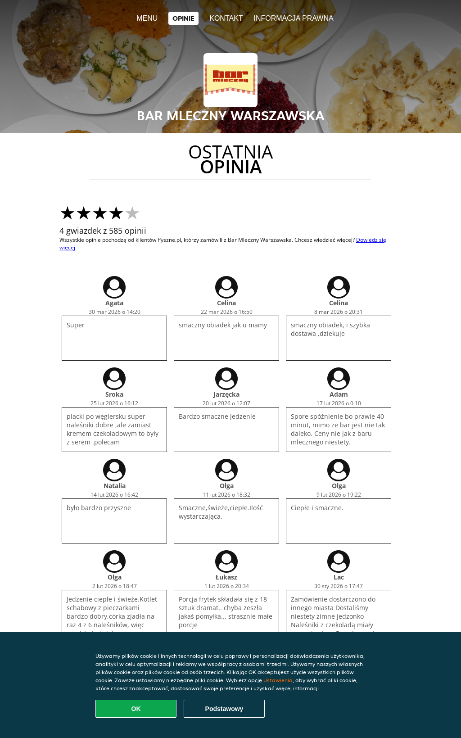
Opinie (183, 18)
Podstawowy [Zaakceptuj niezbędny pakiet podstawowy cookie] (224, 708)
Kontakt (226, 18)
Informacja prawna (293, 18)
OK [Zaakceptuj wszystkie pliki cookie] (136, 708)
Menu (147, 18)
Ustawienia (278, 680)
